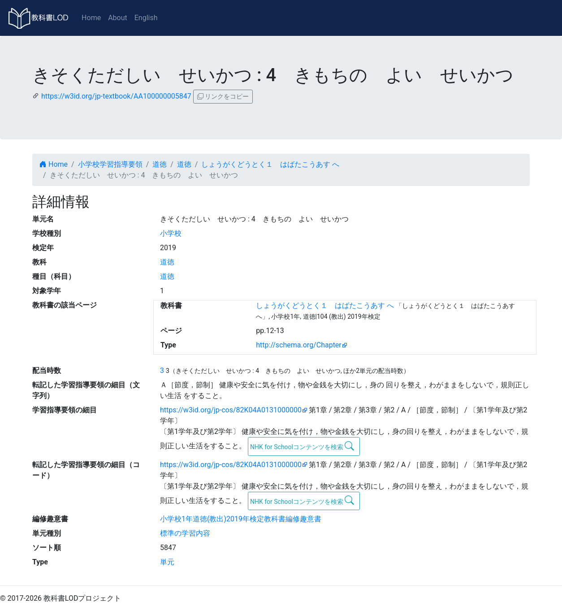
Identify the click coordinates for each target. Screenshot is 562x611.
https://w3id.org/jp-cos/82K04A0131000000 (231, 410)
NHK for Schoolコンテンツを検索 (302, 446)
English (146, 17)
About (117, 17)
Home (91, 17)
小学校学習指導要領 (110, 164)
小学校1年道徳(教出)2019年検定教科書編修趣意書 (240, 519)
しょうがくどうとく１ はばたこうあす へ (270, 164)
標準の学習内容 (185, 533)
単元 (167, 562)
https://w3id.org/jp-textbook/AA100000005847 (116, 96)
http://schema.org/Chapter (299, 345)
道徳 (159, 164)
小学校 (171, 233)
